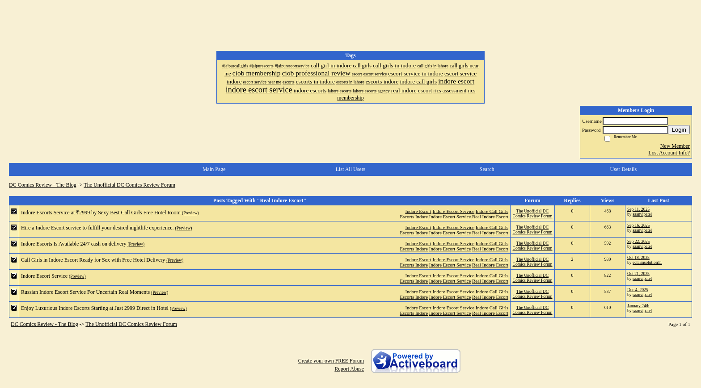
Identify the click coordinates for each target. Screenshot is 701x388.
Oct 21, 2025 (638, 273)
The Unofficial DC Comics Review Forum (129, 185)
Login (678, 129)
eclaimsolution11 (647, 262)
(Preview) (190, 212)
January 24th (638, 305)
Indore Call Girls (492, 211)
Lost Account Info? (669, 153)
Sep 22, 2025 (638, 241)
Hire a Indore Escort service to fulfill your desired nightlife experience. (97, 228)
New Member (675, 146)
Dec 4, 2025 (637, 289)
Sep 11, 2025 (638, 209)
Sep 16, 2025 (638, 225)
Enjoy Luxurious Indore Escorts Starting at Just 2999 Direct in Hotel (95, 308)
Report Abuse (349, 369)
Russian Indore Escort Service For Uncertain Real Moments (85, 292)
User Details (623, 169)
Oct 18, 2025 (638, 257)
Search (487, 169)
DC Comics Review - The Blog (42, 185)
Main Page (214, 169)
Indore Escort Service (454, 211)
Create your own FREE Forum (331, 361)
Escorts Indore (414, 216)
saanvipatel (642, 214)
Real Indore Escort (490, 216)
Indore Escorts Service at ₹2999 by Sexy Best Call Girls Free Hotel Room (101, 212)
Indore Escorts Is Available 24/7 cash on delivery (73, 244)
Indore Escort (418, 211)
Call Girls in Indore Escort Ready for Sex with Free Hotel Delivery (93, 260)
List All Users (351, 169)
